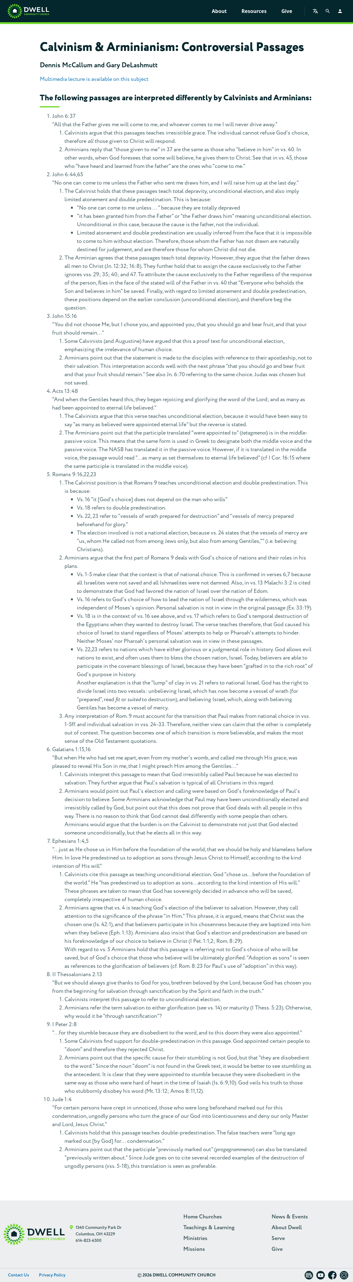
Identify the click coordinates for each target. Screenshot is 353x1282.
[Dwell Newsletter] (309, 1277)
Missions (194, 1249)
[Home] (28, 11)
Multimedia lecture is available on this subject (94, 79)
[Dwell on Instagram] (344, 1277)
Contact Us (18, 1275)
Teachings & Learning (209, 1228)
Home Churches (202, 1217)
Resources (254, 11)
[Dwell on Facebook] (332, 1277)
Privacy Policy (52, 1275)
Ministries (195, 1238)
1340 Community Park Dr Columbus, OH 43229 (99, 1231)
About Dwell (287, 1228)
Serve (278, 1238)
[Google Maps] (71, 1234)
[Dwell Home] (34, 1234)
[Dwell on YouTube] (320, 1277)
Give (286, 11)
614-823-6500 (89, 1241)
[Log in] (340, 11)
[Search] (327, 11)
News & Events (290, 1217)
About (219, 11)
